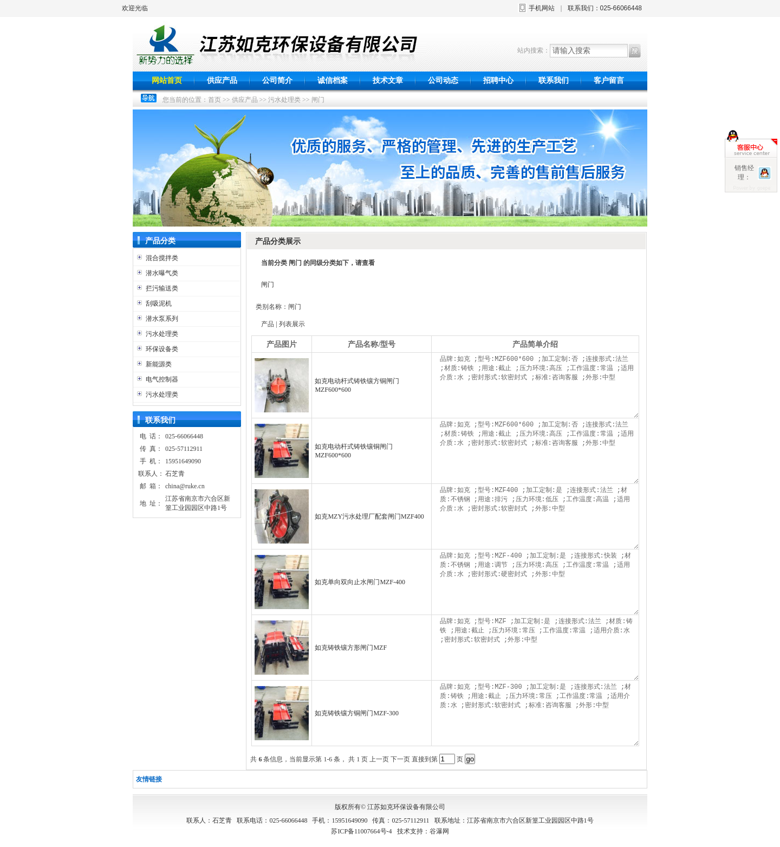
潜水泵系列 (162, 318)
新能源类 (159, 364)
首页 (214, 100)
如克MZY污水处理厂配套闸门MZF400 (369, 516)
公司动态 (443, 80)
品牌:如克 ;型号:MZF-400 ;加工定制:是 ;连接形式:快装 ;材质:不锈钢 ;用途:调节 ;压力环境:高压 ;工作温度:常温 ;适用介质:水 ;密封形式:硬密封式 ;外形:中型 (538, 582)
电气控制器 (162, 379)
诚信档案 (332, 80)
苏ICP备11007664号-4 (361, 831)
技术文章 (388, 80)
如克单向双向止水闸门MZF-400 (360, 582)
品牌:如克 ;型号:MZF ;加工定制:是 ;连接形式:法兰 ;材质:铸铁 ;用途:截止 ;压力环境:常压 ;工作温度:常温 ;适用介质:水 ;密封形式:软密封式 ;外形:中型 (538, 647)
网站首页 (167, 80)
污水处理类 (284, 100)
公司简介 (277, 80)
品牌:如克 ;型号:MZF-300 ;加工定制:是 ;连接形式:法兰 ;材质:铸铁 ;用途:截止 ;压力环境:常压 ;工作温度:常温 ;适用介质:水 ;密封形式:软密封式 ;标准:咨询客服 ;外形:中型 (538, 713)
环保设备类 (162, 349)
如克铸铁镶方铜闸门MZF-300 (357, 713)
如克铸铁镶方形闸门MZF (351, 647)
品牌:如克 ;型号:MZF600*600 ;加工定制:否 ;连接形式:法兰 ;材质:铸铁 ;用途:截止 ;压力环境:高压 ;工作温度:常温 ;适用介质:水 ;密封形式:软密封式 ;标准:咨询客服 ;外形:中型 (538, 385)
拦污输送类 (162, 288)
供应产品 (222, 80)
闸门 (317, 100)
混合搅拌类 (162, 258)
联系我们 (553, 80)
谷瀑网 (439, 831)
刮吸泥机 (159, 303)
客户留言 (609, 80)
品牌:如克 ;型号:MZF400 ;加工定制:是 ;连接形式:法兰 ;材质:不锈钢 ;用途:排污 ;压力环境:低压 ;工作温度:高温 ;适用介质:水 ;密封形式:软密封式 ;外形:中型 (538, 516)
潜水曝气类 (162, 273)
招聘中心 (498, 80)
